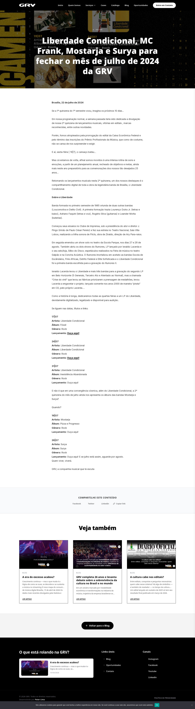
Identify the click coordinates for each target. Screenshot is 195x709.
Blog (127, 5)
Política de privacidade (165, 698)
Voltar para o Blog (97, 625)
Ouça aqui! (73, 333)
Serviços (91, 5)
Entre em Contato (164, 5)
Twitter (89, 503)
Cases (103, 5)
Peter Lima (40, 699)
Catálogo (115, 5)
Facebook (75, 503)
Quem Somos (74, 5)
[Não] (192, 705)
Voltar (97, 30)
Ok (157, 705)
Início (60, 5)
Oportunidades (141, 5)
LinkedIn (103, 503)
